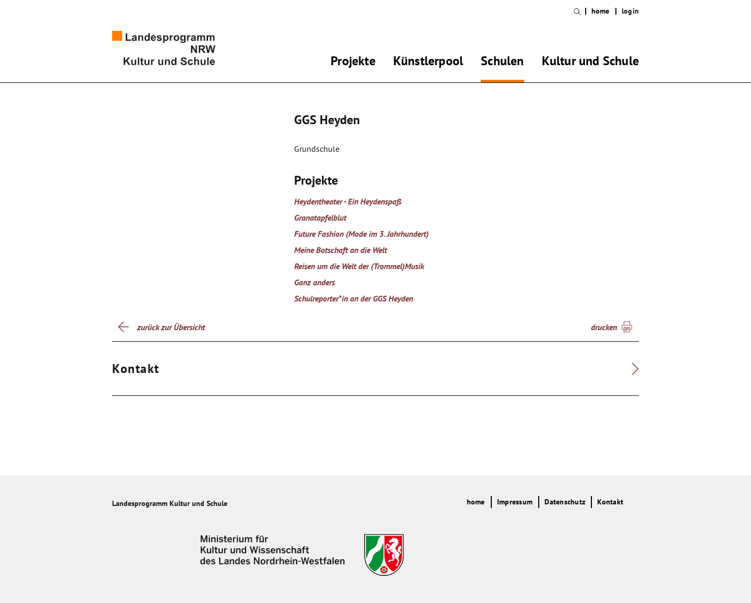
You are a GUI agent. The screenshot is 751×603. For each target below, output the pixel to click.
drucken (604, 327)
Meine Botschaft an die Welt (340, 250)
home (600, 11)
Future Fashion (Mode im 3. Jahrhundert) (361, 233)
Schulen (502, 62)
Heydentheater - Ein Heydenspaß (348, 201)
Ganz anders (314, 282)
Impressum (514, 501)
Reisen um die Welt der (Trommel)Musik (359, 266)
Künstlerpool (428, 62)
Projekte (353, 62)
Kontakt (610, 501)
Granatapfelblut (320, 217)
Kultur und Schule (590, 62)
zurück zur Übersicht (171, 327)
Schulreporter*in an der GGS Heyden (353, 298)
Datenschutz (564, 501)
